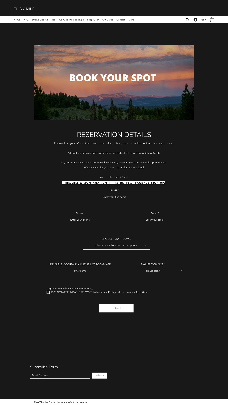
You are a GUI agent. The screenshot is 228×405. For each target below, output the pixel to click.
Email (154, 213)
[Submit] (116, 308)
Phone (79, 213)
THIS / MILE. (24, 9)
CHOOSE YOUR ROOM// (116, 239)
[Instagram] (187, 19)
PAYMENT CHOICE (152, 264)
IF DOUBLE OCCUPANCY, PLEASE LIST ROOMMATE (80, 264)
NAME (113, 190)
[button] (212, 19)
